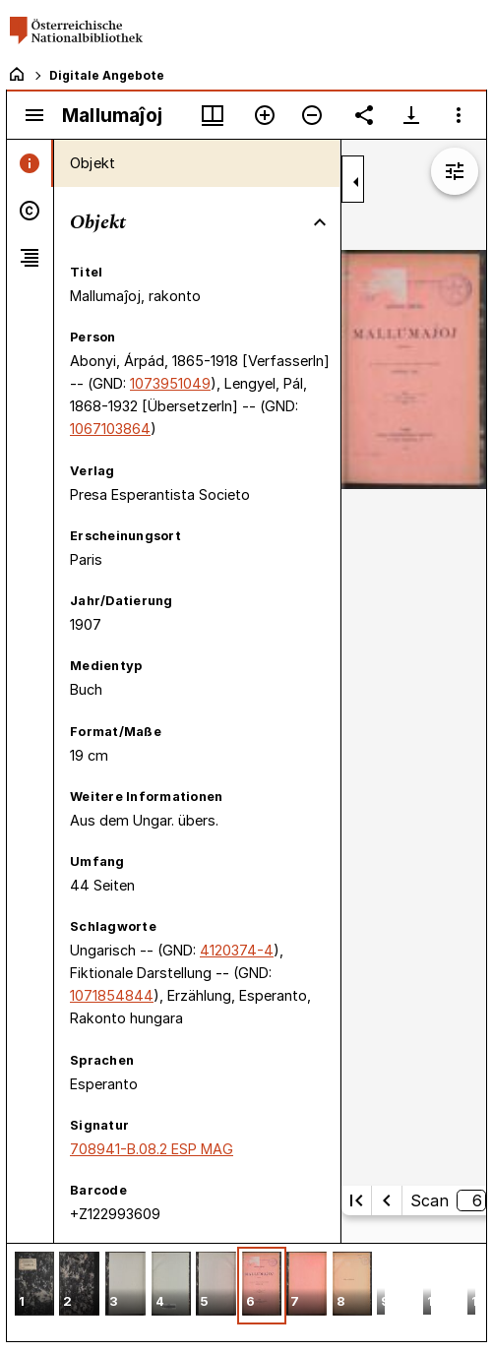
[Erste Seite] (356, 1200)
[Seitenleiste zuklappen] (356, 182)
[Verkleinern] (312, 115)
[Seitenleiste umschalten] (34, 115)
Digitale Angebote (106, 75)
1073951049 (170, 383)
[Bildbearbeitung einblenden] (454, 171)
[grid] (246, 1292)
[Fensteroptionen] (458, 115)
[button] (34, 1286)
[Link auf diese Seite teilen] (364, 115)
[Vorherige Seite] (386, 1200)
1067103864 (110, 428)
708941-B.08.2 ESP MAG (151, 1148)
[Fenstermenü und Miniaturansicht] (212, 115)
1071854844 (112, 995)
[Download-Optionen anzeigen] (411, 115)
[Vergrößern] (264, 115)
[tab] (30, 163)
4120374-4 (237, 950)
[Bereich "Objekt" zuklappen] (320, 222)
